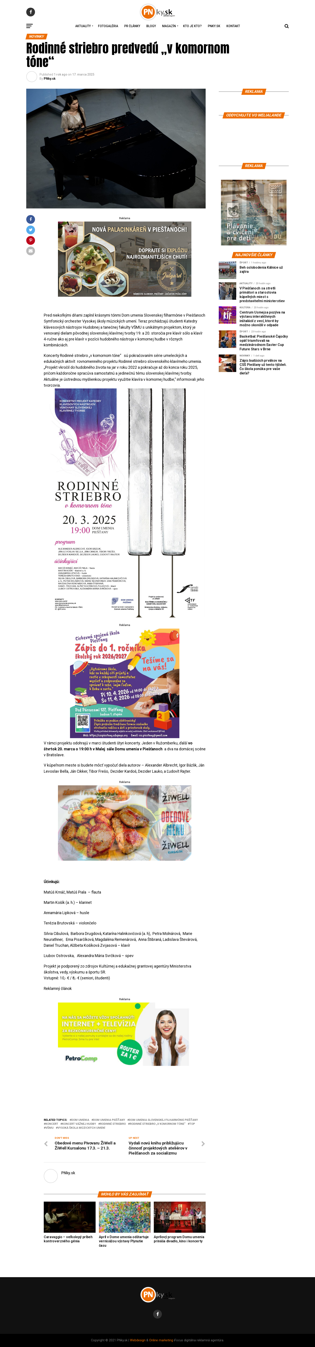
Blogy (151, 26)
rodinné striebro (113, 1124)
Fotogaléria (108, 26)
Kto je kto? (192, 26)
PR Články (132, 26)
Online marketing (161, 1340)
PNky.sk (214, 26)
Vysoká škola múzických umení (81, 1128)
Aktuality (83, 26)
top (192, 1124)
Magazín (169, 26)
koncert (52, 1124)
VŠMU (50, 1128)
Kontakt (233, 26)
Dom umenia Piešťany (109, 1120)
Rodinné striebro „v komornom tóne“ (158, 1124)
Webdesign (137, 1340)
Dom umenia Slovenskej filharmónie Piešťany (163, 1120)
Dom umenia (80, 1120)
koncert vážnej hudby (79, 1124)
